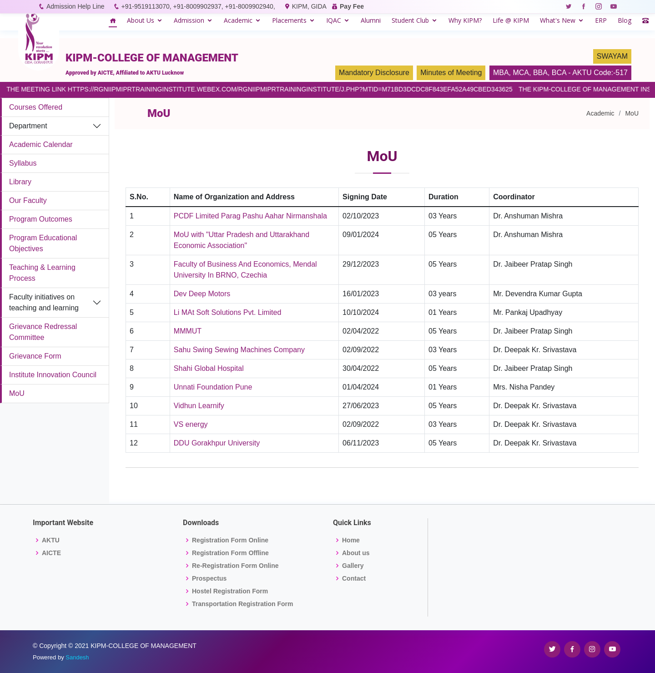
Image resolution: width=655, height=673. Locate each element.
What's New (557, 20)
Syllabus (22, 163)
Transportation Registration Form (242, 604)
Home (351, 540)
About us (356, 553)
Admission (189, 20)
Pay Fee (352, 6)
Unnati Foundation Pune (213, 387)
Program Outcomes (40, 219)
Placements (289, 20)
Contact (354, 578)
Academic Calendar (41, 144)
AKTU (51, 540)
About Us (140, 20)
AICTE (51, 553)
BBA (540, 72)
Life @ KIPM (511, 20)
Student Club (410, 20)
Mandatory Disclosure (374, 72)
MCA (521, 72)
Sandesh (77, 657)
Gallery (352, 565)
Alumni (371, 20)
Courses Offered (35, 107)
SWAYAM (612, 56)
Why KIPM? (465, 20)
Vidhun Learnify (199, 406)
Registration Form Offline (230, 553)
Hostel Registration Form (230, 591)
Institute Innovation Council (52, 375)
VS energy (191, 424)
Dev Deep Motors (202, 294)
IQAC (333, 20)
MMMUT (188, 331)
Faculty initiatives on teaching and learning (44, 302)
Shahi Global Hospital (209, 368)
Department (28, 126)
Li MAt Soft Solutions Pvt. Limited (228, 312)
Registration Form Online (230, 540)
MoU (17, 393)
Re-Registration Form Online (235, 565)
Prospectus (209, 578)
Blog (624, 20)
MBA (501, 72)
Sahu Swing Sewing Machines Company (239, 350)
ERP (601, 20)
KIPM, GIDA (309, 6)
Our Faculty (28, 200)
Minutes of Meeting (451, 72)
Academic (238, 20)
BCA (559, 72)
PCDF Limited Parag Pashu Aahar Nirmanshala (250, 216)
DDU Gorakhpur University (217, 443)
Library (20, 182)
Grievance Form (35, 356)
